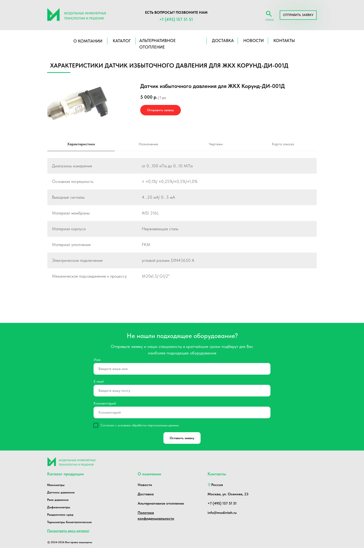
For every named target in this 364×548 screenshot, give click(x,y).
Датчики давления (61, 492)
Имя (97, 359)
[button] (298, 15)
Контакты (217, 473)
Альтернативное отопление (161, 503)
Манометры (56, 485)
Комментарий (105, 403)
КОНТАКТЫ (284, 40)
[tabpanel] (182, 226)
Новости (145, 485)
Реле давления (57, 500)
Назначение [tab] (148, 144)
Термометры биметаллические (69, 522)
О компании (87, 41)
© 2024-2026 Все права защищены (69, 542)
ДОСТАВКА (223, 40)
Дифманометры (58, 507)
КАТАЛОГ (122, 40)
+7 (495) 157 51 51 (176, 19)
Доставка (146, 494)
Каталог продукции (65, 473)
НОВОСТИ (253, 40)
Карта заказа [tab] (283, 144)
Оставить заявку (182, 438)
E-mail (99, 381)
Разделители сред (60, 514)
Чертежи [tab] (216, 144)
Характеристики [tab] (81, 144)
